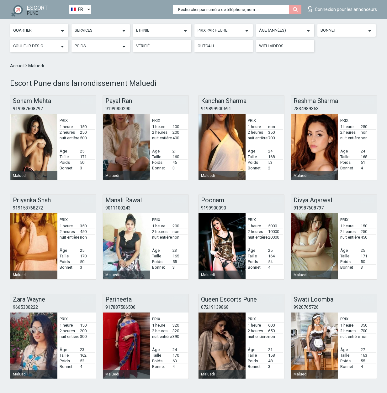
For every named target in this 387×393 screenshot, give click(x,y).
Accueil (17, 65)
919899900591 (216, 108)
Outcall (206, 46)
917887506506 (120, 307)
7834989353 (306, 108)
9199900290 (117, 108)
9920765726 (306, 307)
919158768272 (28, 208)
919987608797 (28, 108)
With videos (271, 46)
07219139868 (215, 307)
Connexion (342, 9)
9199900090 (213, 208)
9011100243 (117, 208)
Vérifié (143, 46)
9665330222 (25, 307)
